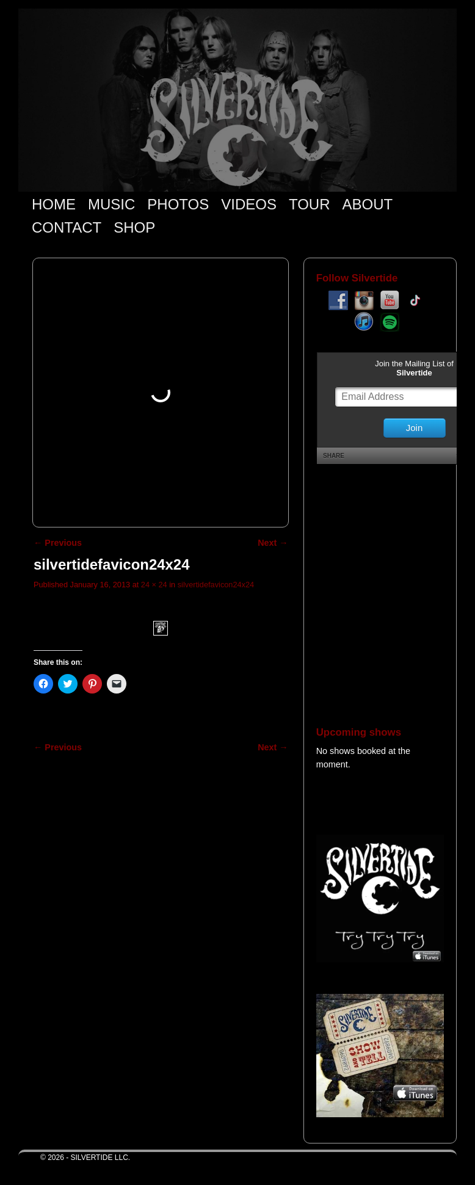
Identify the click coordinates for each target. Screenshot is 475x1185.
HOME (54, 204)
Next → (273, 543)
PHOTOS (178, 204)
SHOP (134, 227)
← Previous (58, 543)
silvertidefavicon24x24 (216, 584)
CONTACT (66, 227)
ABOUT (368, 204)
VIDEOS (249, 204)
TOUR (309, 204)
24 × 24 (154, 584)
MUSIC (111, 204)
